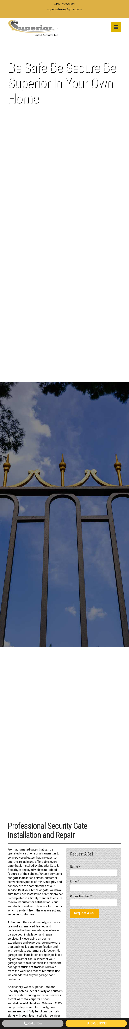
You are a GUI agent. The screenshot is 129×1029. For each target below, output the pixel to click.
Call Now (33, 1023)
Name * (93, 870)
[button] (116, 27)
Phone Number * (93, 900)
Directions (96, 1023)
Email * (93, 885)
